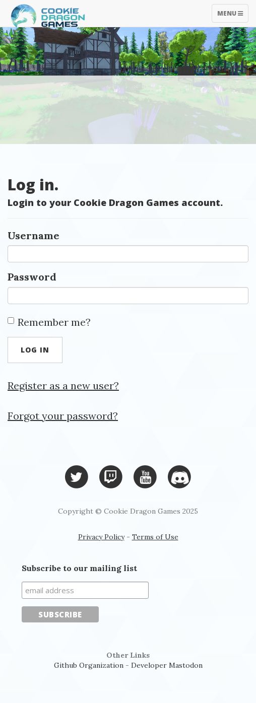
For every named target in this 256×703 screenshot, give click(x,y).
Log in (35, 350)
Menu (232, 16)
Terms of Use (155, 536)
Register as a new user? (63, 385)
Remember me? (49, 322)
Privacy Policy (101, 536)
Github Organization (88, 665)
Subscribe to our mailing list (79, 568)
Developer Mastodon (167, 665)
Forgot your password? (63, 415)
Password (32, 276)
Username (33, 235)
